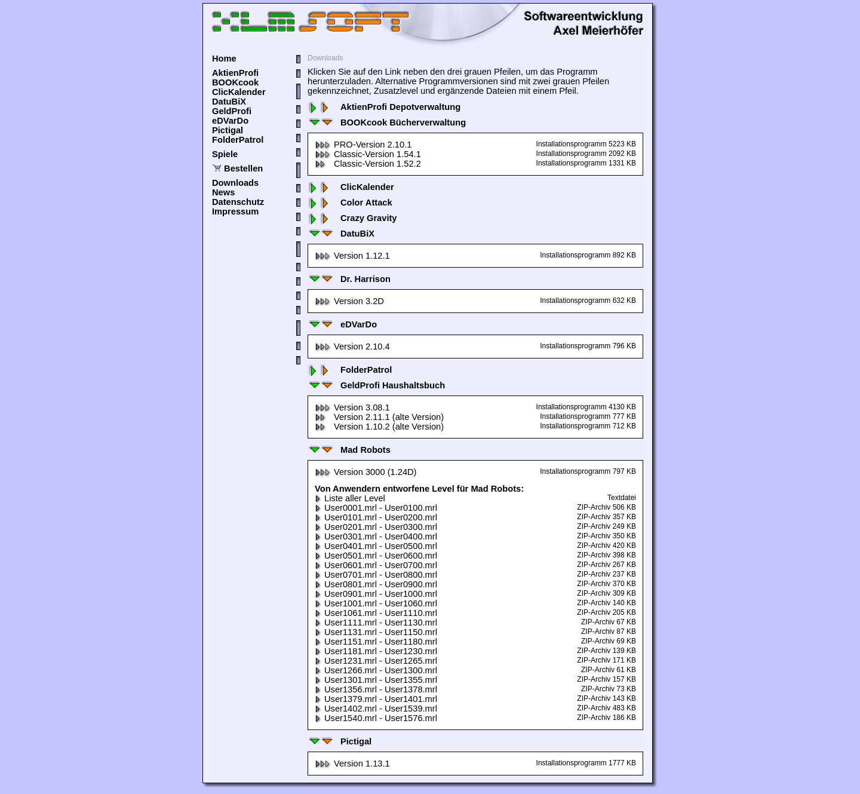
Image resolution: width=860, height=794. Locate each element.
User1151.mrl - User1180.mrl (376, 641)
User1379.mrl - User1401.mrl (376, 699)
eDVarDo (230, 120)
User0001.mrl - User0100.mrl (376, 508)
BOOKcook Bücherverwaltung (387, 122)
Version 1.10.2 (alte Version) (379, 426)
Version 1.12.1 (352, 255)
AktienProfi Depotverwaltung (384, 107)
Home (224, 58)
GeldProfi (231, 111)
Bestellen (243, 168)
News (223, 192)
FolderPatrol (237, 140)
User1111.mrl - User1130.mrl (376, 622)
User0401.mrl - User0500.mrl (376, 546)
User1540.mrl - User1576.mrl (376, 718)
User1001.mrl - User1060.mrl (376, 603)
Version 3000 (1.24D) (366, 472)
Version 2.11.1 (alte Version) (379, 417)
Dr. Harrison (349, 279)
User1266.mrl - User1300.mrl (376, 670)
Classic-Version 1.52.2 (368, 163)
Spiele (225, 154)
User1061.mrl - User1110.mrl (376, 613)
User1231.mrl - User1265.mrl (376, 661)
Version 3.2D (349, 301)
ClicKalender (239, 92)
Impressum (235, 211)
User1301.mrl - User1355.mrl (376, 680)
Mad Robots (349, 450)
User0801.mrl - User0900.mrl (376, 584)
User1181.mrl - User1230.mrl (376, 651)
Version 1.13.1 (352, 763)
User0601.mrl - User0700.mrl (376, 565)
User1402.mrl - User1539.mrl (376, 708)
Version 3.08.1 (352, 407)
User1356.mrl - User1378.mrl (376, 689)
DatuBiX (229, 101)
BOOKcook (235, 82)
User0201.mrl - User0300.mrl (376, 527)
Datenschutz (238, 202)
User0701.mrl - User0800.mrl (376, 575)
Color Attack (350, 202)
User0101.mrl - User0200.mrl (376, 517)
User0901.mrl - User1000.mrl (376, 594)
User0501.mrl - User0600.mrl (376, 555)
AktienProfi (235, 73)
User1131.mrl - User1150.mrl (376, 632)
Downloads (235, 183)
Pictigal (227, 130)
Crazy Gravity (352, 218)
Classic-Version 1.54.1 (368, 154)
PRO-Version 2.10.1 (363, 144)
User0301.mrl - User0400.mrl (376, 536)
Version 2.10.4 (352, 346)
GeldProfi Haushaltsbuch (376, 385)
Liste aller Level (350, 498)
